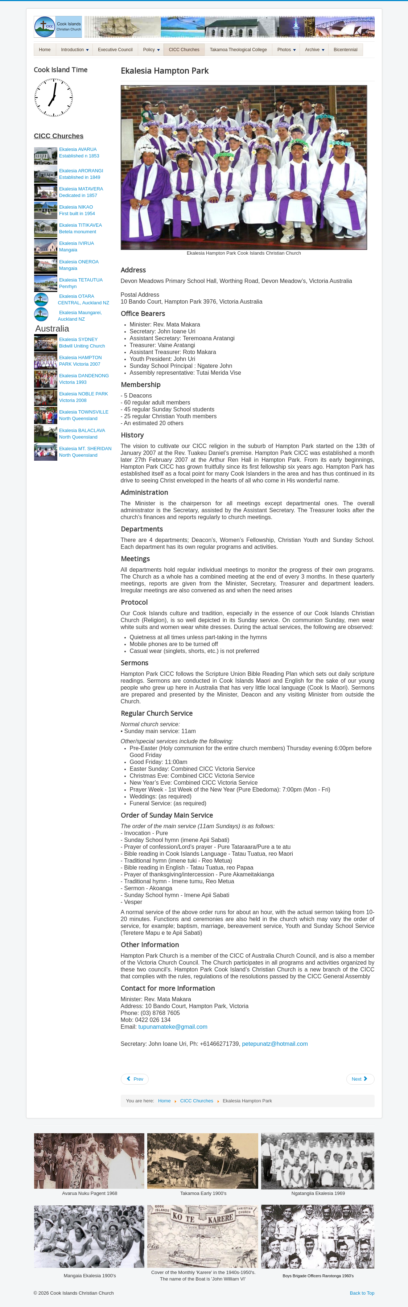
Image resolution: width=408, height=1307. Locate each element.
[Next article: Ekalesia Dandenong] (360, 1079)
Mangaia (67, 249)
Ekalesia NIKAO (75, 207)
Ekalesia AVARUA (78, 149)
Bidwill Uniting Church (81, 346)
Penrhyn (67, 286)
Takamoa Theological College (238, 49)
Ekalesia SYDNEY (79, 339)
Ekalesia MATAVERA (81, 189)
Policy (151, 49)
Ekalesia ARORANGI (81, 170)
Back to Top (362, 1293)
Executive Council (115, 49)
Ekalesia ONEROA (79, 261)
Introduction (75, 49)
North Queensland (78, 418)
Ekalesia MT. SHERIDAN (85, 448)
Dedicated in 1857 (77, 195)
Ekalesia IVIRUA (76, 243)
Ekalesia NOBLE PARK (83, 393)
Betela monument (77, 231)
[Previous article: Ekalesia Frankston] (135, 1079)
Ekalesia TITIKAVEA (80, 225)
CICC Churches (184, 49)
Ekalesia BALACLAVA (81, 430)
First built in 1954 (76, 213)
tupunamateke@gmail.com (172, 1027)
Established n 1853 (78, 156)
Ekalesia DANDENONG (84, 375)
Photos (286, 49)
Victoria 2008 (72, 400)
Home (45, 49)
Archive (315, 49)
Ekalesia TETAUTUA (81, 280)
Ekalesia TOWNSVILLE (83, 412)
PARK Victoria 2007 (80, 364)
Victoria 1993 (72, 382)
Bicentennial (345, 49)
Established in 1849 (79, 177)
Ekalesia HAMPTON (80, 357)
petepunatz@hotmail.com (275, 1044)
